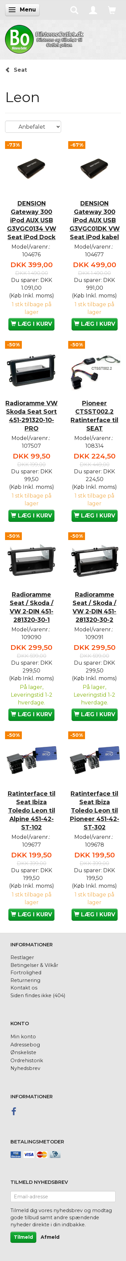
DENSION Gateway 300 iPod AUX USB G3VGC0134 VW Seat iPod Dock (31, 220)
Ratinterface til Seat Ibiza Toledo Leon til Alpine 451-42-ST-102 (31, 810)
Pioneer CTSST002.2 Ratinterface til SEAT (94, 416)
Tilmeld (23, 1237)
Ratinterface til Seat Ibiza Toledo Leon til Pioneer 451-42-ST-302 (94, 810)
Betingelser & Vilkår (34, 965)
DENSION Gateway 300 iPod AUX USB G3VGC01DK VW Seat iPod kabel (95, 220)
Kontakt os (23, 988)
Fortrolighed (25, 973)
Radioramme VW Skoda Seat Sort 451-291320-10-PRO (31, 416)
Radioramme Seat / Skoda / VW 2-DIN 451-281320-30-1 (31, 607)
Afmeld (50, 1237)
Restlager (22, 957)
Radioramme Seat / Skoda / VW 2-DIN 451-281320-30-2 (94, 607)
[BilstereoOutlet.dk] (45, 38)
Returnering (25, 980)
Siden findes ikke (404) (37, 995)
